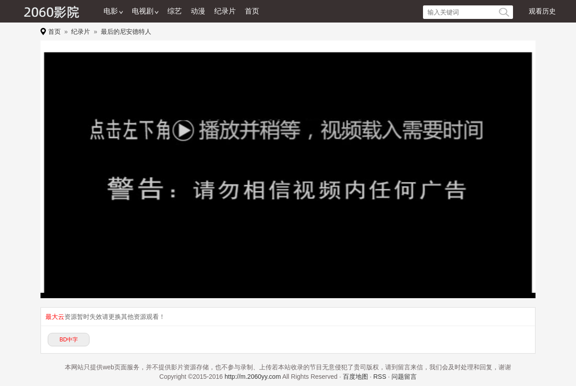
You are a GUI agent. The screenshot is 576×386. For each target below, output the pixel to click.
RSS (379, 376)
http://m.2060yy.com (253, 376)
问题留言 (404, 376)
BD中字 (68, 339)
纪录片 (225, 11)
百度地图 (355, 376)
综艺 (174, 11)
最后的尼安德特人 (126, 31)
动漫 (198, 11)
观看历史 (542, 11)
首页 (252, 11)
